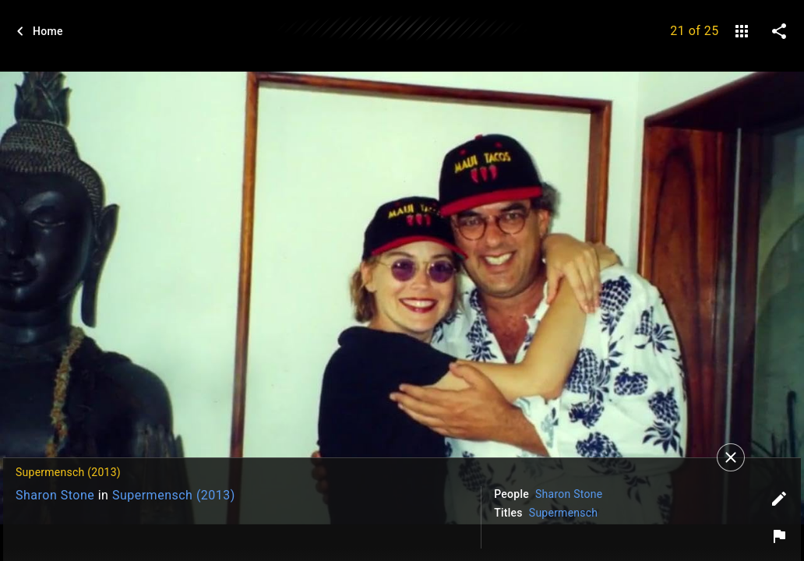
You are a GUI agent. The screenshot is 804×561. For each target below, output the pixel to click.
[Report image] (779, 536)
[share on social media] (779, 31)
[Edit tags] (779, 498)
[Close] (731, 457)
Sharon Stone (55, 495)
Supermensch (563, 512)
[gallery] (741, 31)
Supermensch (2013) (173, 495)
